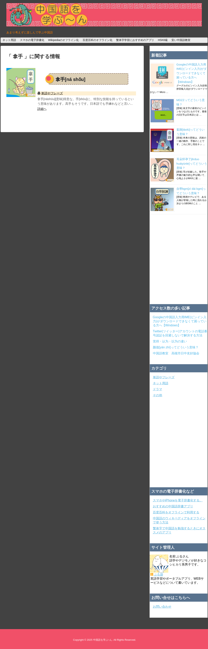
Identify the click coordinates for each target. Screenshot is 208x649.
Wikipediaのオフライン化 (63, 40)
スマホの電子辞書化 (32, 40)
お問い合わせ (162, 606)
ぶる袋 (158, 574)
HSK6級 (163, 40)
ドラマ (157, 389)
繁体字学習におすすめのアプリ (135, 40)
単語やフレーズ (52, 93)
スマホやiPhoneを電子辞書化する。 (178, 500)
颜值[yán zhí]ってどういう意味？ (176, 347)
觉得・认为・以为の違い (170, 341)
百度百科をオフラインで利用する (176, 512)
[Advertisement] (36, 259)
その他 (157, 395)
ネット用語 (9, 40)
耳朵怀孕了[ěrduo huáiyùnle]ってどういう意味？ (191, 163)
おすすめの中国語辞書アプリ (173, 506)
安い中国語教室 (180, 40)
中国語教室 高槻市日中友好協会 (176, 353)
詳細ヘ (42, 109)
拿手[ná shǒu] (70, 79)
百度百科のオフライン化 (97, 40)
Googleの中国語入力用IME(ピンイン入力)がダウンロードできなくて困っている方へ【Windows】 (191, 73)
